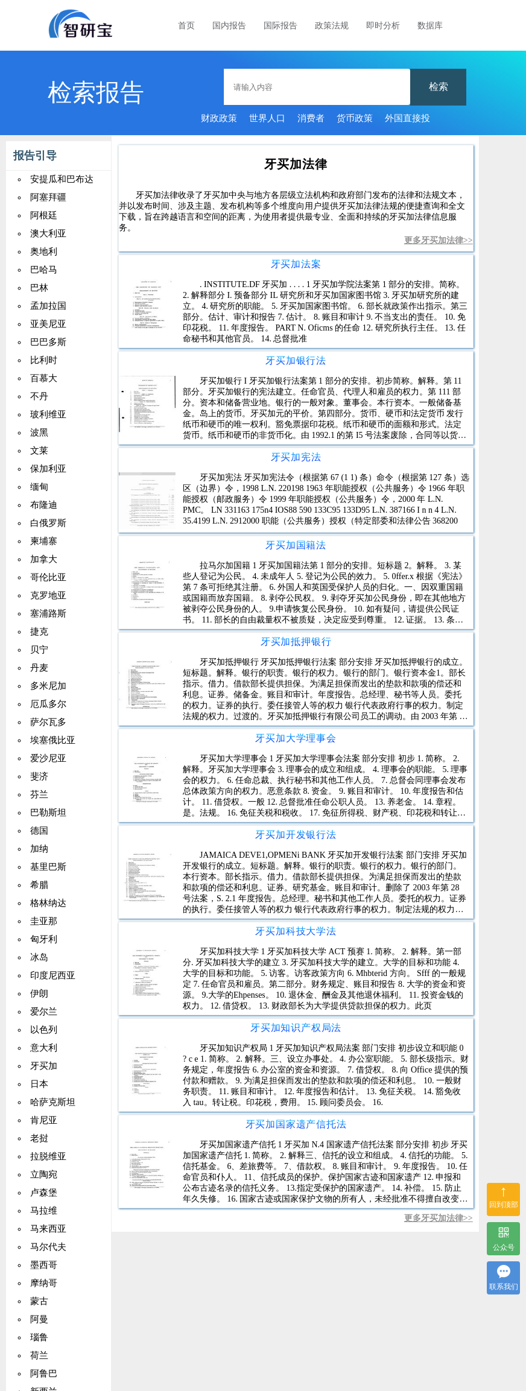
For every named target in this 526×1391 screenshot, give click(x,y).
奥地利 (43, 251)
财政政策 (219, 118)
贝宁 (39, 649)
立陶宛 (43, 1174)
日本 (39, 1084)
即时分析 (383, 25)
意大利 (43, 1048)
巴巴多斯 (48, 342)
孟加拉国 (48, 306)
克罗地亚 (48, 595)
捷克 (39, 631)
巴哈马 (43, 269)
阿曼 (39, 1319)
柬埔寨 (43, 541)
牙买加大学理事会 (295, 738)
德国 (39, 830)
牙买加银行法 (295, 360)
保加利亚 (48, 469)
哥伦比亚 (48, 577)
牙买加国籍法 (295, 545)
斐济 (39, 776)
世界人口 (267, 118)
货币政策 (355, 118)
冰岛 (39, 957)
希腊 (39, 885)
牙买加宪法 (296, 457)
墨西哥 (43, 1265)
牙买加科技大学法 (295, 931)
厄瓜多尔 (48, 704)
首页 (186, 25)
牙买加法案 (296, 264)
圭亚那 (43, 921)
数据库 (430, 25)
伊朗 (39, 993)
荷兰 (39, 1355)
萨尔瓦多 (48, 722)
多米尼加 (48, 686)
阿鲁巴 (43, 1373)
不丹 (39, 396)
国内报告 (229, 25)
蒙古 (39, 1301)
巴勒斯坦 (48, 812)
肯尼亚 (43, 1120)
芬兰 (39, 794)
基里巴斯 (48, 867)
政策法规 (332, 25)
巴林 (39, 288)
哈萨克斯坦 (52, 1102)
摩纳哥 (43, 1283)
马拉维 (43, 1210)
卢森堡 (43, 1192)
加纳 (39, 849)
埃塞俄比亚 (52, 740)
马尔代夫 (48, 1247)
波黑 (39, 432)
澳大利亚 (48, 233)
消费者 (311, 118)
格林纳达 (48, 903)
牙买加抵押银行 (296, 641)
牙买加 (43, 1066)
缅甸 (39, 487)
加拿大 (43, 559)
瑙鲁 (39, 1337)
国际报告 (280, 25)
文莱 (39, 450)
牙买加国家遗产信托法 (296, 1124)
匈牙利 (43, 939)
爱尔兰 (43, 1011)
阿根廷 (43, 215)
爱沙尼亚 (48, 758)
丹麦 (39, 668)
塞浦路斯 (48, 613)
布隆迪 (43, 505)
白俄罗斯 (48, 523)
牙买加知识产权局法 (295, 1027)
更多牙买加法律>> (438, 240)
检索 (438, 86)
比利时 (43, 360)
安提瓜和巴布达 (61, 179)
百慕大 (43, 378)
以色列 (43, 1030)
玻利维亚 (48, 414)
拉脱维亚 (48, 1156)
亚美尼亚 (48, 324)
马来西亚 (48, 1229)
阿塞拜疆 (48, 197)
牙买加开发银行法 (295, 834)
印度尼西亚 (52, 975)
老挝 (39, 1138)
